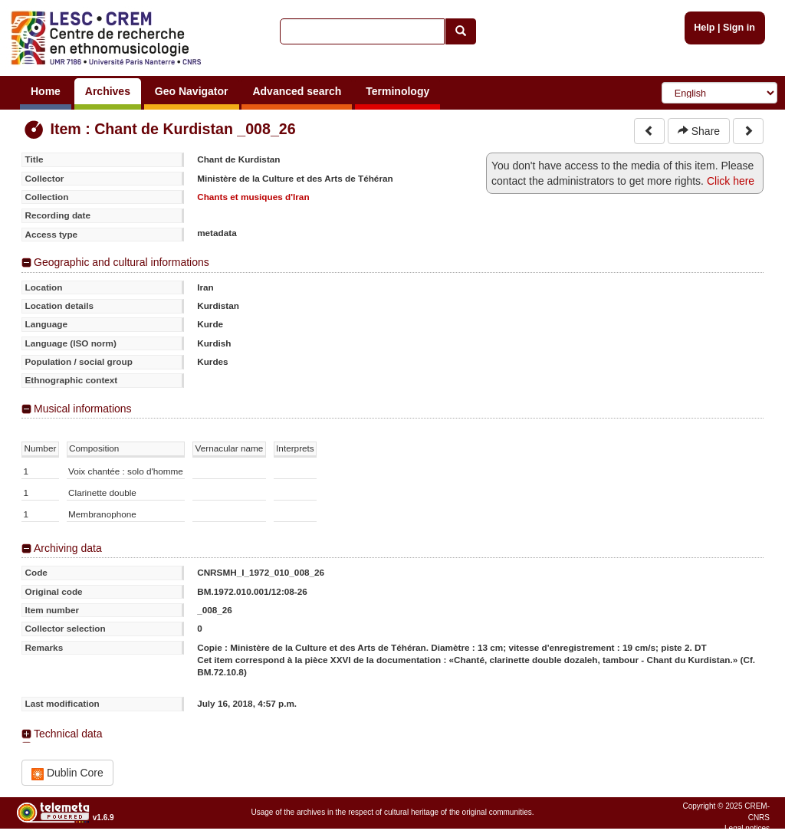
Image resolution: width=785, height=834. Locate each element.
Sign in (739, 27)
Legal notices (747, 828)
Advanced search (296, 91)
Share (699, 131)
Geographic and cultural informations (121, 262)
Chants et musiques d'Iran (253, 197)
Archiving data (68, 548)
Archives (107, 91)
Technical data (68, 733)
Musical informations (83, 408)
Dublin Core (67, 773)
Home (46, 91)
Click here (730, 181)
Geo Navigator (191, 91)
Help (704, 27)
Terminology (397, 91)
